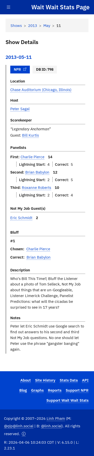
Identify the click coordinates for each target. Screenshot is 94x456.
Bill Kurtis (30, 135)
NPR (20, 69)
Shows (16, 25)
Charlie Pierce (32, 156)
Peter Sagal (20, 108)
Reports (54, 390)
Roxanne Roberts (36, 187)
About (25, 380)
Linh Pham (56, 418)
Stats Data (69, 380)
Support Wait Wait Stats (67, 400)
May (46, 25)
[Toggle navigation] (8, 7)
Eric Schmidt (21, 217)
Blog (23, 390)
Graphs (37, 390)
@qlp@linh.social (18, 425)
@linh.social (51, 425)
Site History (45, 380)
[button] (24, 433)
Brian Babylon (37, 172)
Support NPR (77, 390)
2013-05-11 (19, 57)
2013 (32, 25)
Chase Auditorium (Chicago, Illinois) (40, 89)
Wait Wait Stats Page (60, 7)
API (85, 380)
